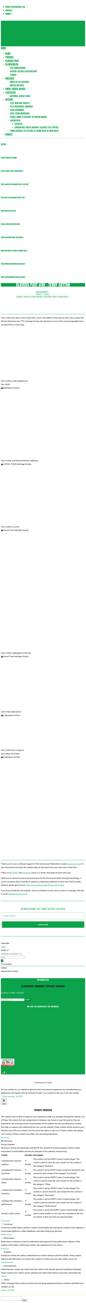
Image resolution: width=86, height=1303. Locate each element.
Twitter (15, 872)
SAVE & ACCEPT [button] (8, 1290)
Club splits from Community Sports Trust (13, 197)
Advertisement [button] (7, 1262)
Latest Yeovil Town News (29, 296)
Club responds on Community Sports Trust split (14, 184)
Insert (24, 1300)
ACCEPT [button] (19, 1096)
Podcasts (63, 296)
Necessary (8, 1141)
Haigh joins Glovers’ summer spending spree (14, 250)
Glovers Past (50, 296)
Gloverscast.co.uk (73, 864)
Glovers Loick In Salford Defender (10, 224)
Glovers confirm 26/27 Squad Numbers (12, 171)
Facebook (26, 872)
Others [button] (4, 1276)
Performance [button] (6, 1234)
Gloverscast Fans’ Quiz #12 (8, 211)
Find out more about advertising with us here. (45, 885)
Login (3, 946)
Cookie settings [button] (8, 1096)
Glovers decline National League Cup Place (13, 277)
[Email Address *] (43, 916)
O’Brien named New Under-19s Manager (12, 237)
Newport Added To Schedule (9, 158)
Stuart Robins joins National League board (13, 264)
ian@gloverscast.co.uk (17, 894)
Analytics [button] (5, 1248)
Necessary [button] (5, 1137)
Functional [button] (5, 1220)
